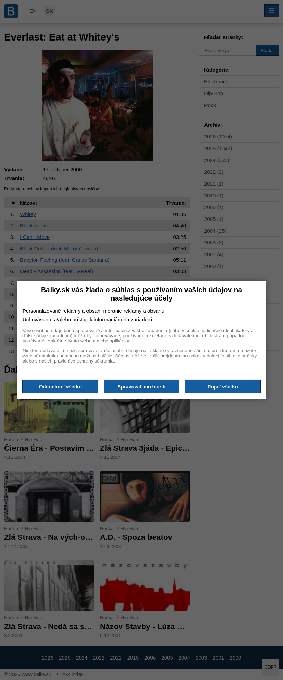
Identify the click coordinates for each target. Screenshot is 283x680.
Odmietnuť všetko (60, 386)
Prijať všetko (223, 386)
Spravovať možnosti (142, 386)
